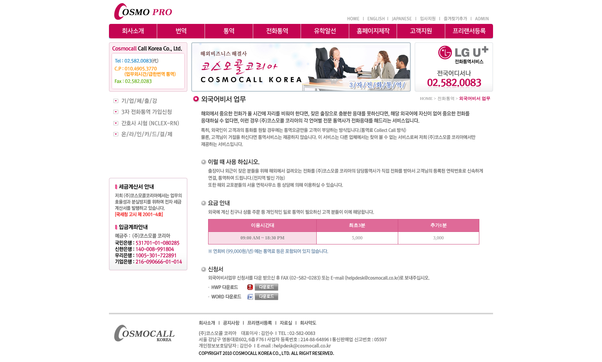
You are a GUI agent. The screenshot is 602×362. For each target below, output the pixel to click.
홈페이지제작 (372, 32)
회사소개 (133, 32)
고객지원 (421, 32)
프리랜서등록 (469, 32)
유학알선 (325, 32)
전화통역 (277, 32)
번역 (180, 32)
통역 (228, 32)
